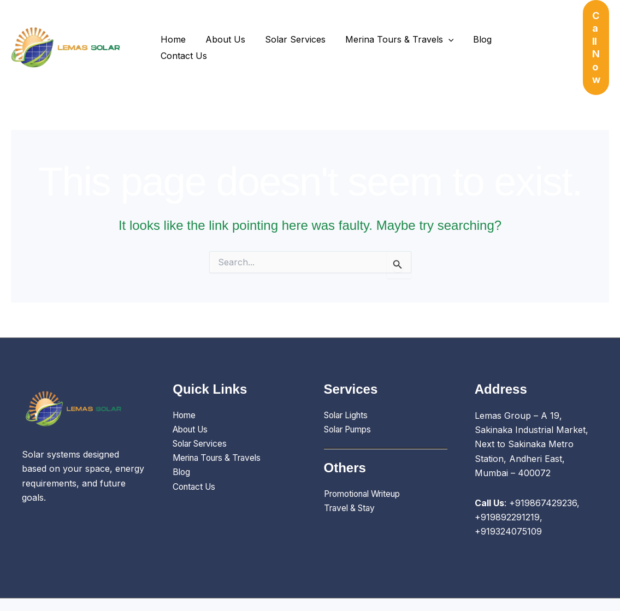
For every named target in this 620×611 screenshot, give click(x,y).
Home (172, 34)
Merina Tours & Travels (392, 35)
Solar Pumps (351, 404)
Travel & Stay (352, 483)
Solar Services (289, 34)
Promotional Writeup (367, 468)
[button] (440, 35)
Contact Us (523, 34)
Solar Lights (348, 389)
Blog (473, 34)
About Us (222, 34)
